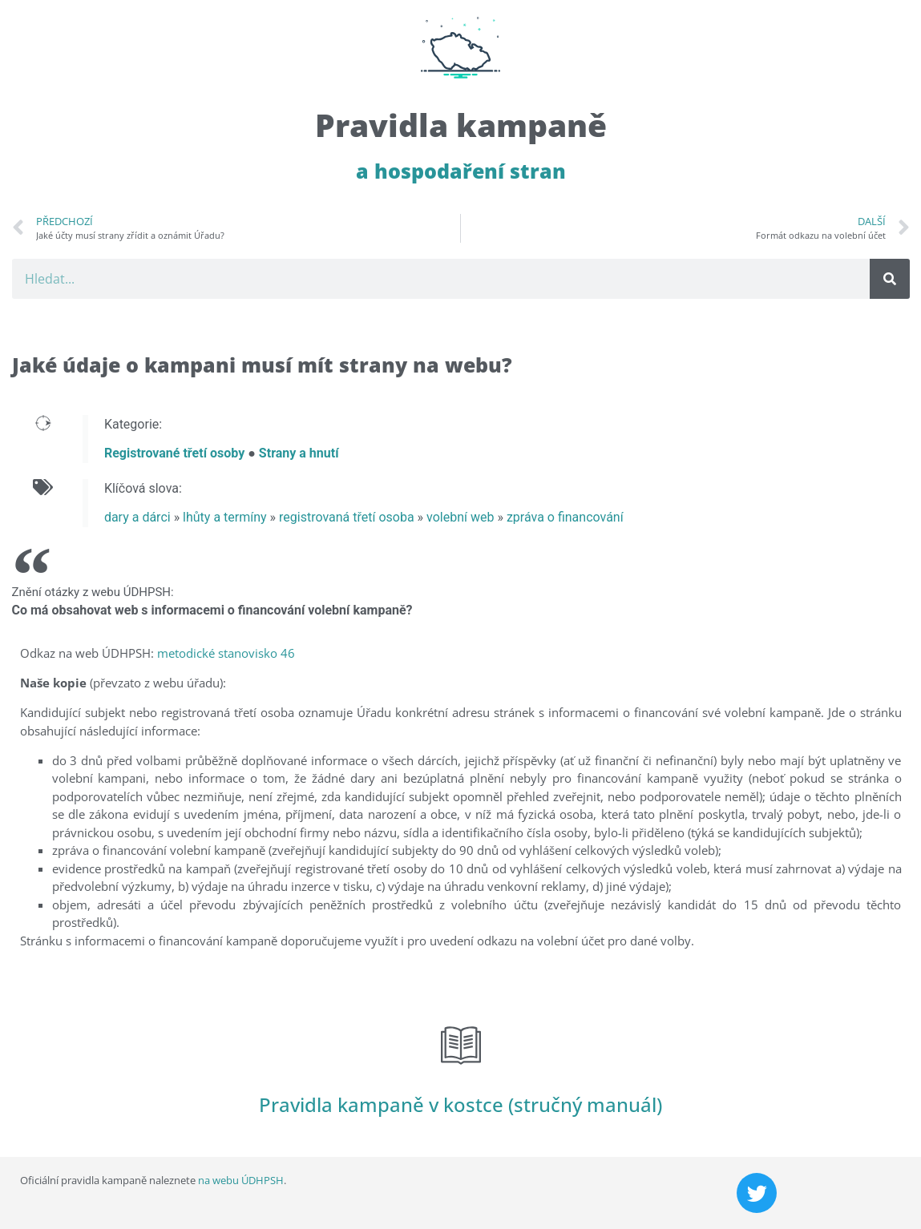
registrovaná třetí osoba (346, 517)
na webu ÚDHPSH (241, 1180)
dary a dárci (137, 517)
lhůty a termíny (225, 517)
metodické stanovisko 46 (226, 653)
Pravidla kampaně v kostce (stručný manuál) (460, 1104)
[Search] (890, 279)
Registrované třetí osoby (174, 453)
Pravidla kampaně (461, 124)
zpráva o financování (565, 517)
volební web (460, 517)
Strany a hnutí (299, 453)
